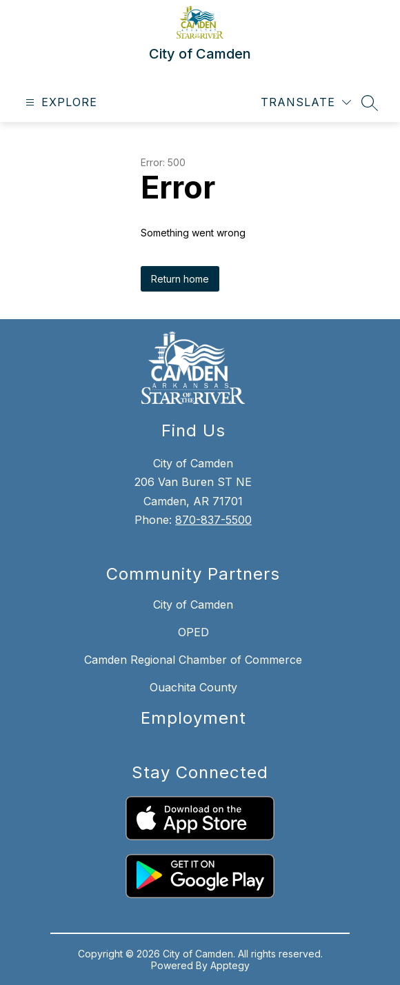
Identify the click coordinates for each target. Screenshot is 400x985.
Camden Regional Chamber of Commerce (193, 660)
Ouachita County (193, 687)
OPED (193, 632)
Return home (180, 279)
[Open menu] (59, 102)
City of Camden (193, 604)
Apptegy (230, 965)
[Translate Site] (305, 102)
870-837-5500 (213, 520)
